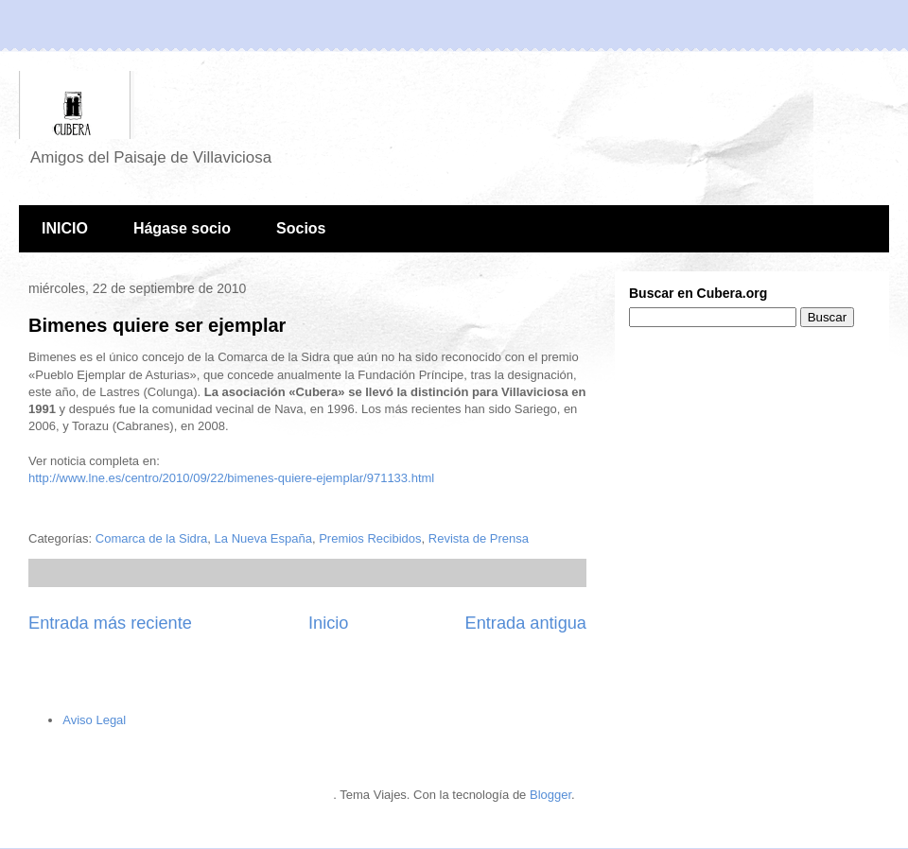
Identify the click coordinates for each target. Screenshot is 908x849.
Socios (300, 228)
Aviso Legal (94, 720)
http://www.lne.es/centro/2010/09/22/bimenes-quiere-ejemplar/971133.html (231, 478)
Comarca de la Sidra (152, 538)
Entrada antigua (525, 623)
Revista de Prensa (478, 538)
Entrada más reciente (110, 623)
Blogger (550, 795)
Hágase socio (182, 228)
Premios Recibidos (370, 538)
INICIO (65, 228)
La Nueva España (263, 538)
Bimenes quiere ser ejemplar (157, 325)
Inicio (328, 623)
